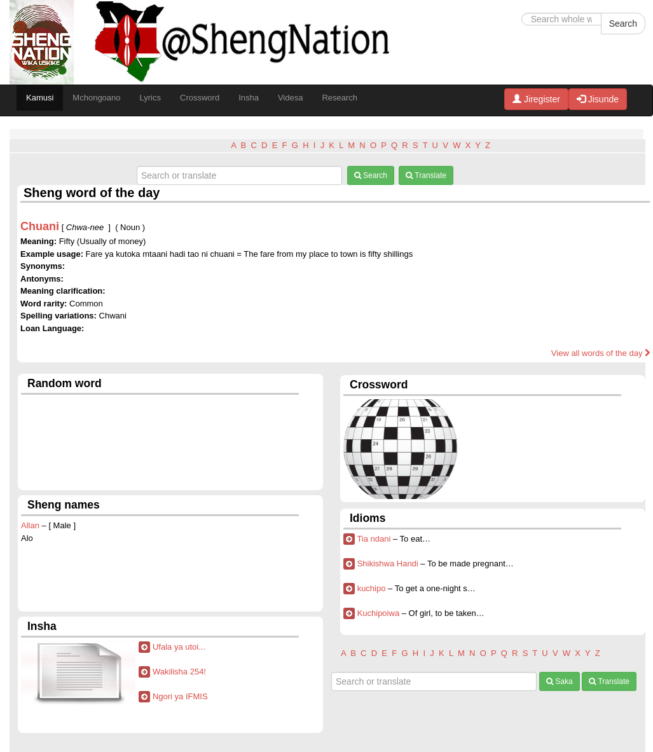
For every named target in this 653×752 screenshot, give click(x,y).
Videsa (290, 97)
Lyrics (150, 97)
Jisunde (598, 99)
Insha (248, 97)
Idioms (367, 518)
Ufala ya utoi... (179, 647)
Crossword (199, 97)
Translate (426, 175)
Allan (30, 525)
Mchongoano (96, 97)
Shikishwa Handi (387, 563)
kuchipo (371, 588)
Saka (559, 681)
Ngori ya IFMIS (180, 696)
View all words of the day (600, 353)
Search (623, 23)
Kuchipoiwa (378, 613)
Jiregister (536, 99)
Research (339, 97)
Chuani (39, 226)
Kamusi (39, 97)
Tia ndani (373, 538)
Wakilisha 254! (179, 671)
